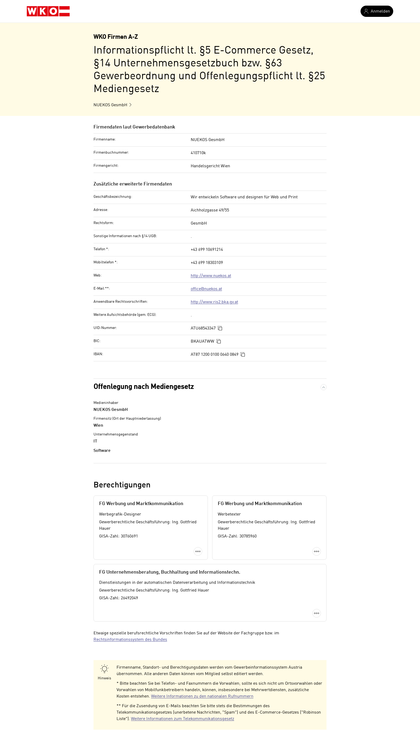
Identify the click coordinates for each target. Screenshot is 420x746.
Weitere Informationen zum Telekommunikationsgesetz (182, 719)
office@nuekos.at (206, 289)
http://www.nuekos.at (211, 276)
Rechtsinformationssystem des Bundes (130, 640)
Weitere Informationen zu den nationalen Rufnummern (202, 696)
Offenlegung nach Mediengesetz (143, 387)
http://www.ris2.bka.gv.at (214, 302)
